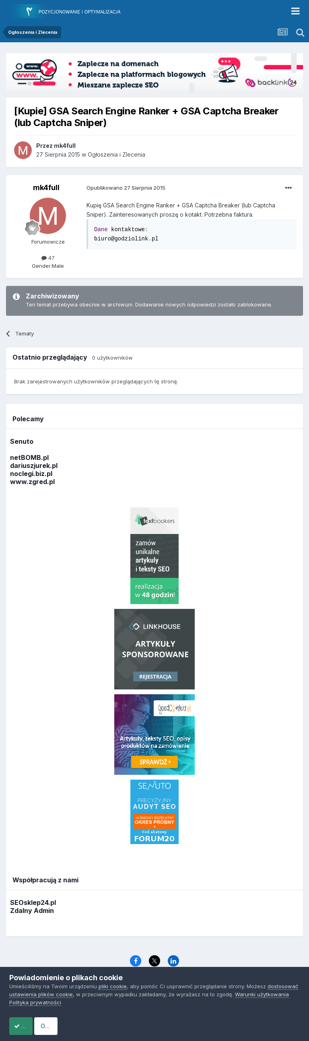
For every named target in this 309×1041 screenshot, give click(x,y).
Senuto (21, 441)
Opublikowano (126, 187)
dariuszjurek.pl (34, 466)
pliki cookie (113, 986)
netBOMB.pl (29, 457)
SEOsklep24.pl (33, 902)
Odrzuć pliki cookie (127, 1025)
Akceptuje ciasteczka (50, 1025)
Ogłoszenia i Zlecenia (116, 154)
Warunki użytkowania (262, 994)
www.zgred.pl (32, 482)
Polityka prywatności (35, 1002)
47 (48, 258)
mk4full (46, 187)
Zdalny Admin (32, 910)
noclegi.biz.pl (31, 474)
